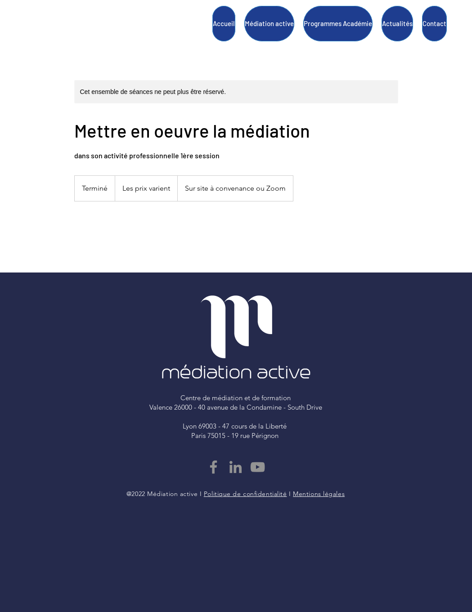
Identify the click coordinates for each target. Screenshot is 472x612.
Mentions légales (319, 494)
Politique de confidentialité (245, 494)
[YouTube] (257, 467)
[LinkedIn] (235, 467)
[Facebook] (213, 467)
